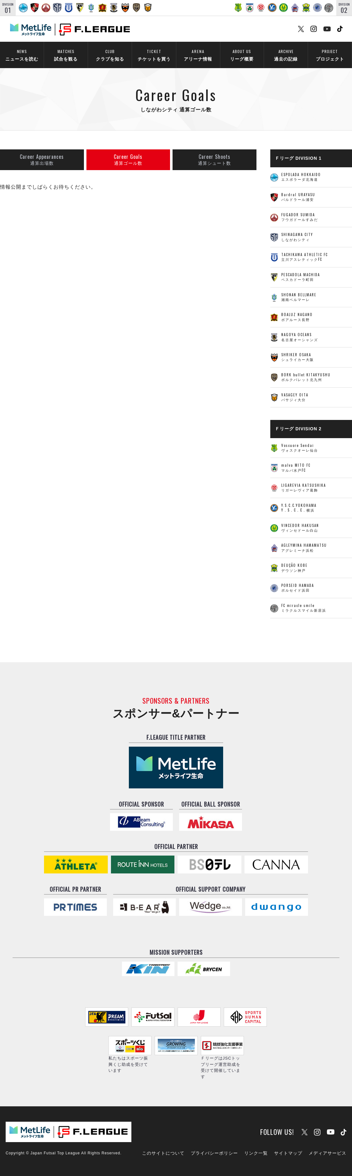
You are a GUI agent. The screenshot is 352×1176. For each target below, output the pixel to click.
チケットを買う (154, 54)
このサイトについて (163, 1153)
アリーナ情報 (198, 54)
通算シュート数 (214, 159)
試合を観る (66, 54)
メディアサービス (327, 1153)
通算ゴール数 (128, 159)
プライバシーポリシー (214, 1153)
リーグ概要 (242, 54)
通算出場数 (42, 159)
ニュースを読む (22, 54)
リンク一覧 (256, 1153)
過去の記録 (286, 54)
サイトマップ (288, 1153)
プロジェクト (330, 54)
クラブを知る (110, 54)
